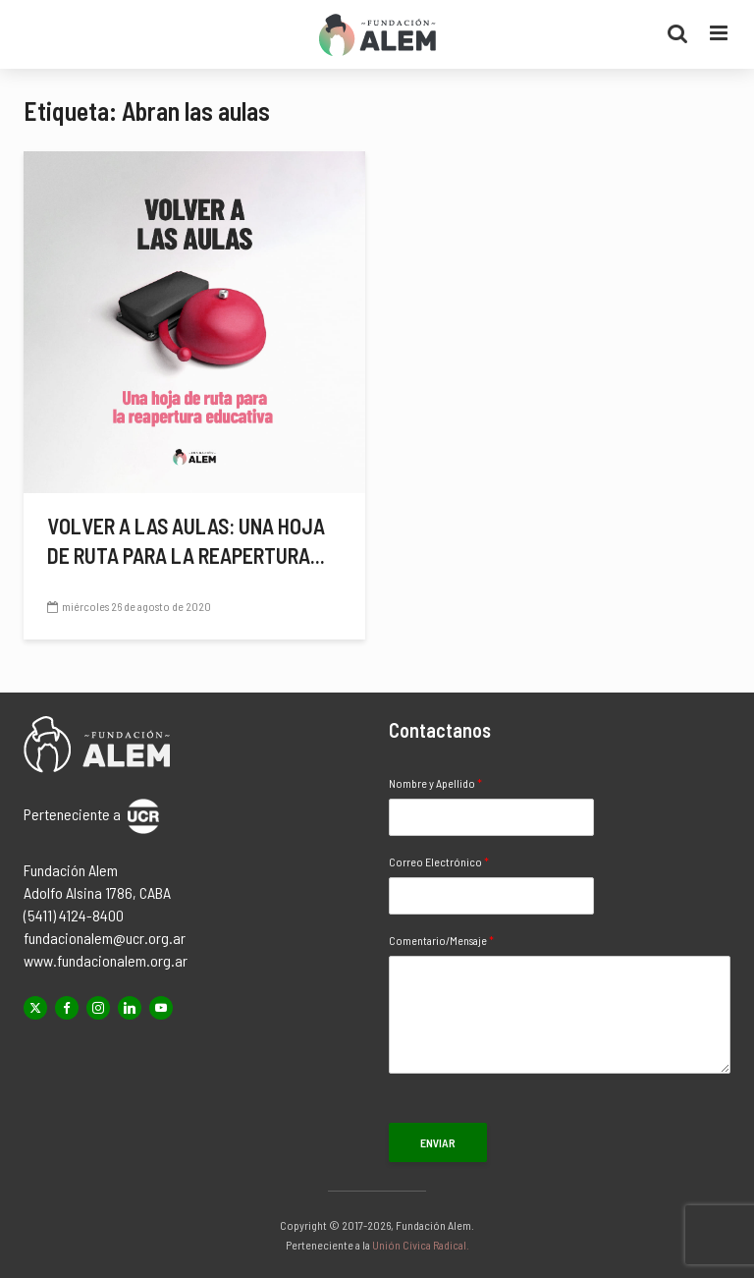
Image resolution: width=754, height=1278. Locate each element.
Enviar (438, 1142)
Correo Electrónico (439, 861)
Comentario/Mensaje (441, 940)
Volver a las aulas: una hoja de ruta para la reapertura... (186, 540)
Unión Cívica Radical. (420, 1244)
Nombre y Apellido (435, 783)
